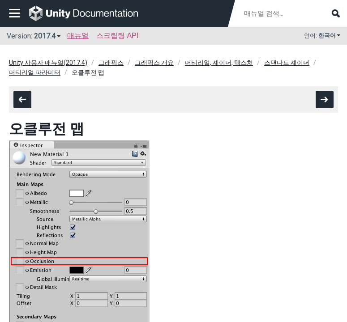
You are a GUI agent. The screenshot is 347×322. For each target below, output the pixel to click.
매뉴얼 (78, 35)
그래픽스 (111, 62)
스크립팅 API (117, 35)
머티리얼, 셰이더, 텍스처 (219, 62)
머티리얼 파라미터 (34, 72)
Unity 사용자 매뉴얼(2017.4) (48, 62)
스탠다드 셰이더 (286, 62)
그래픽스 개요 (154, 62)
